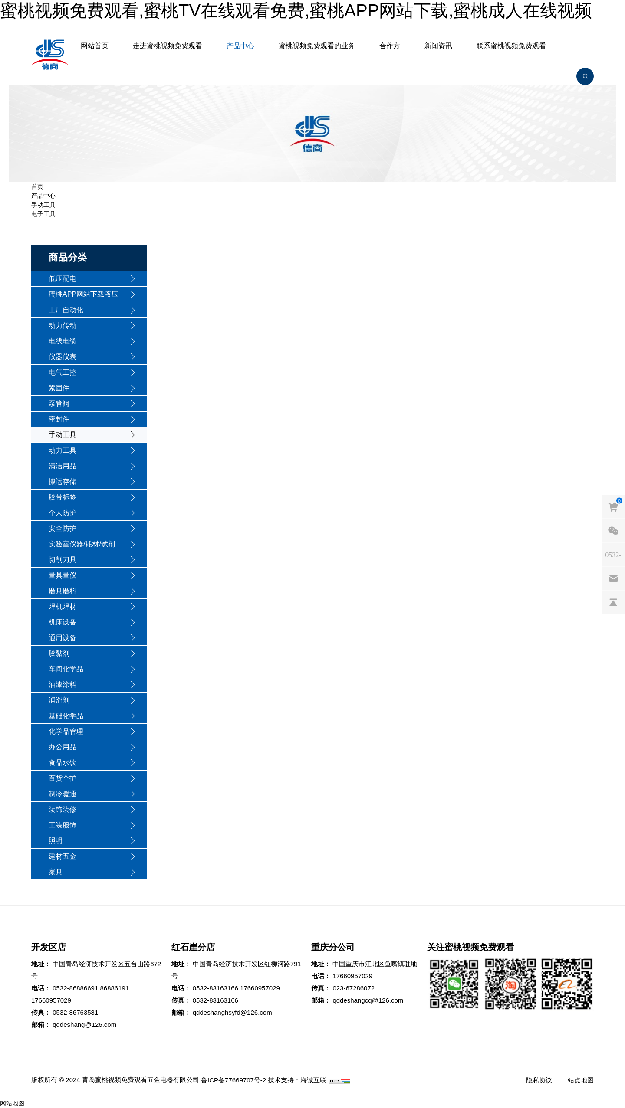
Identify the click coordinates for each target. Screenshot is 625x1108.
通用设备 (62, 637)
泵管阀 (59, 403)
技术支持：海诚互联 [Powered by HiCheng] (297, 1080)
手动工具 (43, 204)
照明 (55, 840)
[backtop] (613, 602)
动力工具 (62, 450)
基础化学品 (66, 715)
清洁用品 (62, 466)
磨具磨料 (62, 591)
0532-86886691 (75, 988)
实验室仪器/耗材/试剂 (82, 544)
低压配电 (62, 278)
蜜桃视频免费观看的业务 (317, 45)
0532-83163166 (215, 988)
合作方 (389, 45)
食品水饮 (62, 762)
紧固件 (59, 388)
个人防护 (62, 512)
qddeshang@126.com (84, 1024)
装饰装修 (62, 809)
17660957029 (51, 1000)
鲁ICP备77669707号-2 (233, 1080)
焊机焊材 (62, 606)
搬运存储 (62, 481)
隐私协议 (539, 1080)
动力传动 (62, 325)
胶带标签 (62, 497)
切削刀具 (62, 559)
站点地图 (581, 1080)
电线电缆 (62, 341)
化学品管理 (66, 731)
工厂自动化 (66, 310)
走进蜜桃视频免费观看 (167, 45)
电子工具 (43, 213)
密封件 (59, 419)
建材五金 (62, 856)
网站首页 (95, 45)
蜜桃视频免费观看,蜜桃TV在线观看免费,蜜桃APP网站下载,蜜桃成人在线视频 (296, 10)
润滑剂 (59, 700)
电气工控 (62, 372)
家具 (55, 872)
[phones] (613, 554)
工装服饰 (62, 825)
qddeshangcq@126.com (367, 1000)
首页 (37, 186)
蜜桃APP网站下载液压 (83, 294)
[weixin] (613, 530)
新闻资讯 (438, 45)
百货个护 (62, 778)
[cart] (613, 506)
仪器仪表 (62, 356)
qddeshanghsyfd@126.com (232, 1012)
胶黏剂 (59, 653)
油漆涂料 (62, 684)
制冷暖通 (62, 793)
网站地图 (12, 1103)
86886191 (114, 988)
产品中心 (240, 45)
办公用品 (62, 747)
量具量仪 (62, 575)
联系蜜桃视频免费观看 (511, 45)
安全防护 (62, 528)
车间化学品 (66, 669)
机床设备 (62, 622)
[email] (613, 578)
